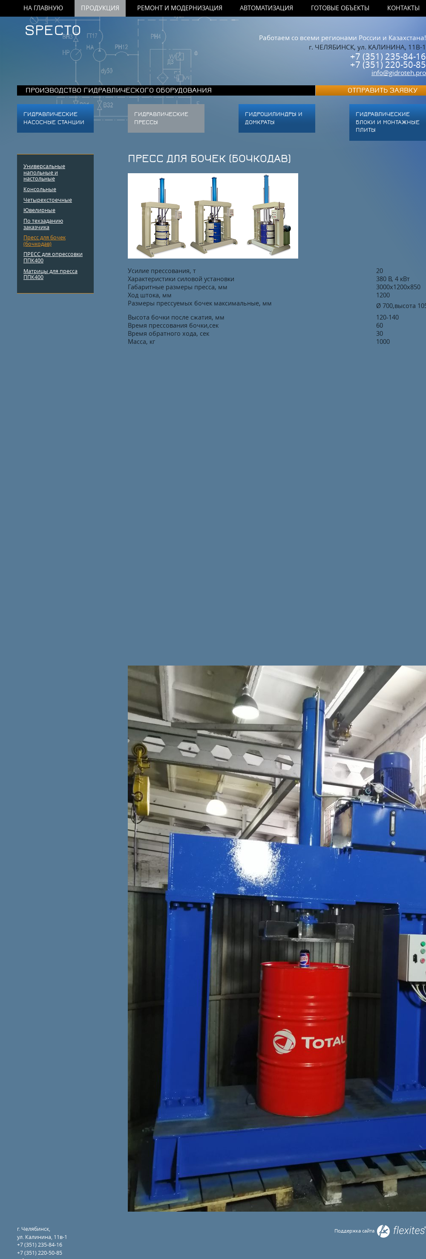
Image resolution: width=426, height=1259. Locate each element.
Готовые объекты (340, 8)
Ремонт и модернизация (179, 8)
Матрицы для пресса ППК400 (50, 274)
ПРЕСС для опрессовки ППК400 (53, 257)
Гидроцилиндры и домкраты (273, 118)
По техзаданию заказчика (43, 223)
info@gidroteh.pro (398, 72)
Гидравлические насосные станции (53, 118)
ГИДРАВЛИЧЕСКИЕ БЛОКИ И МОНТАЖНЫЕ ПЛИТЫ (388, 122)
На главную (43, 8)
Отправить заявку (382, 91)
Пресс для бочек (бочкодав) (44, 240)
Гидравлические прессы (161, 118)
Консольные (39, 189)
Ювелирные (39, 209)
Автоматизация (266, 8)
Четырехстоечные (47, 199)
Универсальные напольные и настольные (44, 172)
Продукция (100, 8)
